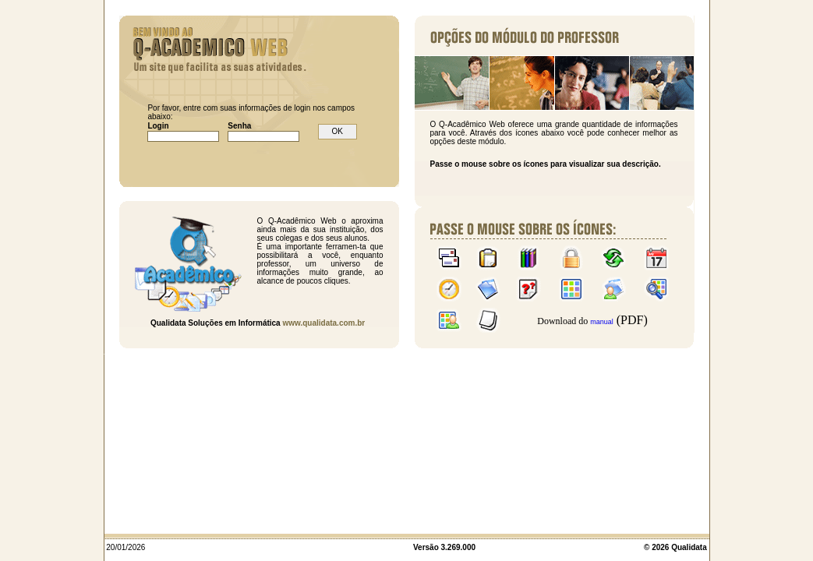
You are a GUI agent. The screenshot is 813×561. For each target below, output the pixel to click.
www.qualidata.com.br (323, 323)
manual (601, 322)
